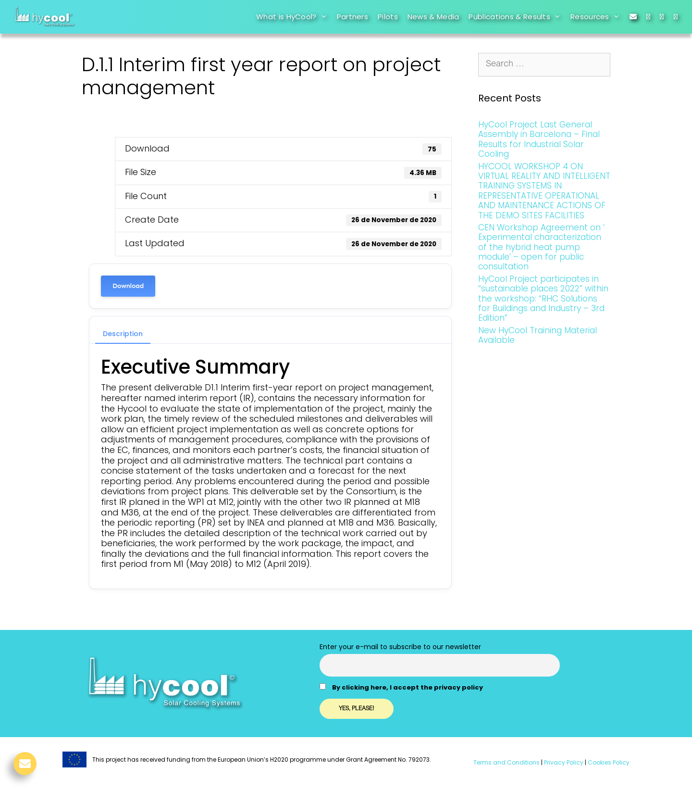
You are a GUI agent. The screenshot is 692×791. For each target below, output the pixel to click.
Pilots (388, 17)
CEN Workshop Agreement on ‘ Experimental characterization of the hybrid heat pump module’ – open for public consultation (541, 247)
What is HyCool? (294, 17)
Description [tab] (123, 334)
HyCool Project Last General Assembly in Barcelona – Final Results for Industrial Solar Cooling (539, 139)
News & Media (433, 17)
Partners (352, 17)
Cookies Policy (608, 762)
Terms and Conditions (506, 762)
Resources (597, 17)
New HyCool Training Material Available (537, 335)
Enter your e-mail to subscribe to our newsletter (400, 647)
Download (128, 286)
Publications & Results (517, 17)
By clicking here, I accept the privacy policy (407, 687)
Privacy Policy (563, 762)
